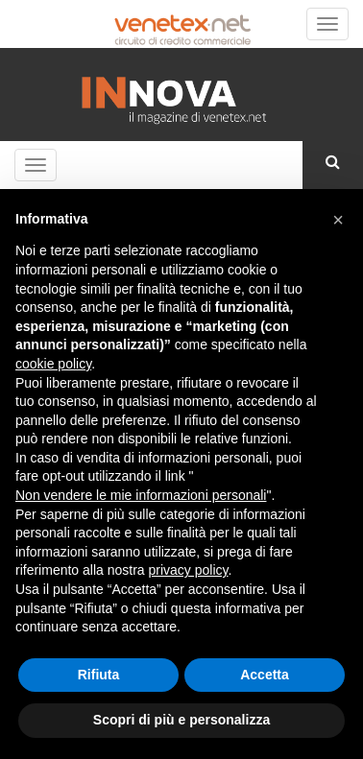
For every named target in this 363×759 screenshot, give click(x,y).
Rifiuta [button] (99, 674)
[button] (338, 219)
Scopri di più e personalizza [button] (181, 719)
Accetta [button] (264, 674)
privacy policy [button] (189, 570)
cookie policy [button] (53, 363)
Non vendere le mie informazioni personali (140, 495)
